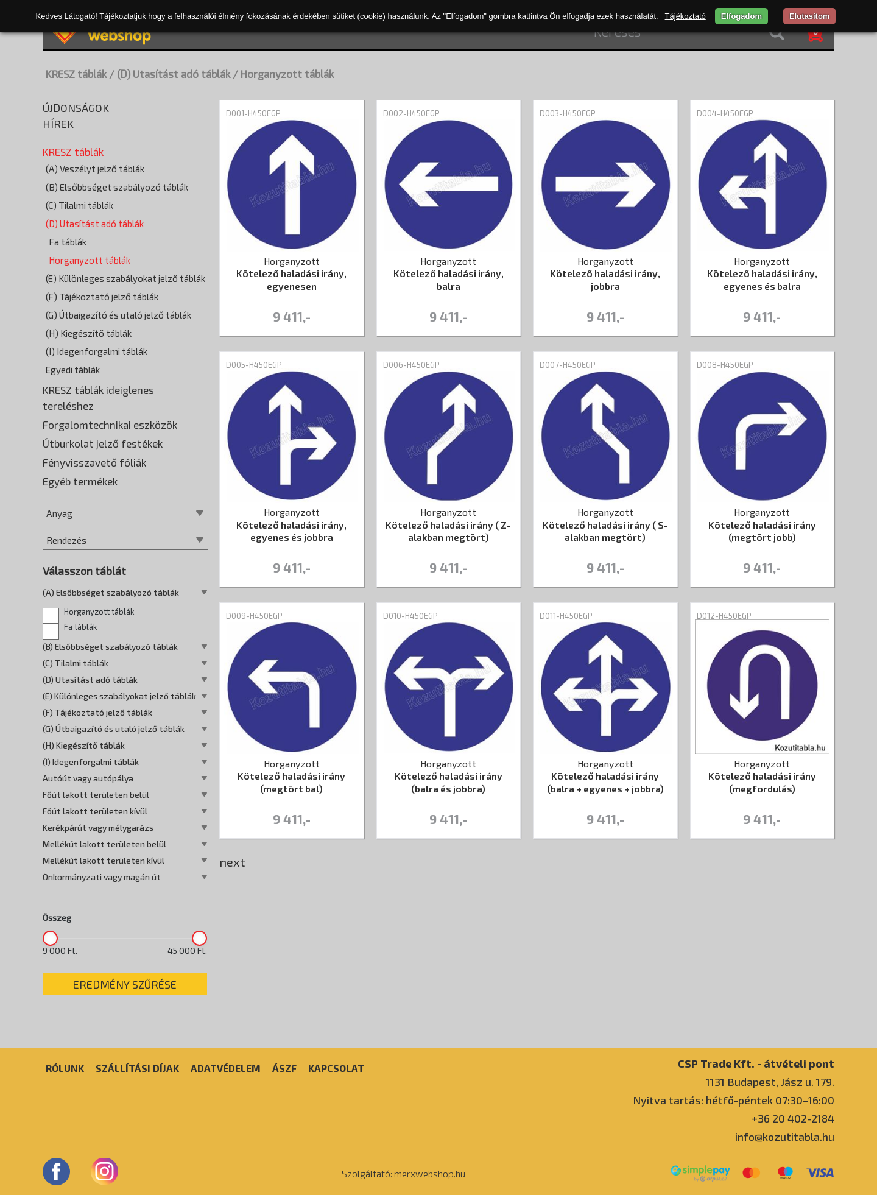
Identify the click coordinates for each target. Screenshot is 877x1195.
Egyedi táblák (73, 369)
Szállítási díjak (137, 1068)
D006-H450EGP (411, 365)
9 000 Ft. (60, 950)
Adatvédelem (226, 1068)
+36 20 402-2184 (793, 1118)
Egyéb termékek (80, 481)
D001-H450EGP (253, 113)
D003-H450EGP (568, 113)
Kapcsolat (336, 1068)
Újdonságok (76, 108)
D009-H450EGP (254, 616)
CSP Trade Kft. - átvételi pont (756, 1063)
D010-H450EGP (410, 616)
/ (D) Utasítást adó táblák (169, 74)
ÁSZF (284, 1068)
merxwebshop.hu (429, 1173)
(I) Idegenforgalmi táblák (96, 351)
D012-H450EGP (724, 616)
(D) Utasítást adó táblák (95, 223)
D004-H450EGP (725, 113)
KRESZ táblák (76, 74)
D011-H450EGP (566, 616)
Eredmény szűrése (125, 984)
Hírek (58, 123)
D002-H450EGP (411, 113)
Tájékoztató (685, 16)
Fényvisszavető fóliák (94, 462)
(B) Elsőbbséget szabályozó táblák (117, 187)
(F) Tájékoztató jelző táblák (102, 296)
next (232, 862)
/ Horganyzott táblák (283, 74)
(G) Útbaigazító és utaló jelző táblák (118, 314)
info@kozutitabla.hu (784, 1136)
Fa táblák (67, 241)
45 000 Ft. (187, 950)
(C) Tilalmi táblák (79, 205)
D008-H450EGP (725, 365)
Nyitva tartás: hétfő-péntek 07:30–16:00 (733, 1100)
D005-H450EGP (254, 365)
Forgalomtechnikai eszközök (110, 424)
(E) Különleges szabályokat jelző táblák (125, 278)
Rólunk (65, 1068)
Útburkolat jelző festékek (103, 443)
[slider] (50, 938)
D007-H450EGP (568, 365)
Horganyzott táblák (89, 260)
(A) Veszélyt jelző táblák (95, 168)
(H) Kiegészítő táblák (89, 333)
